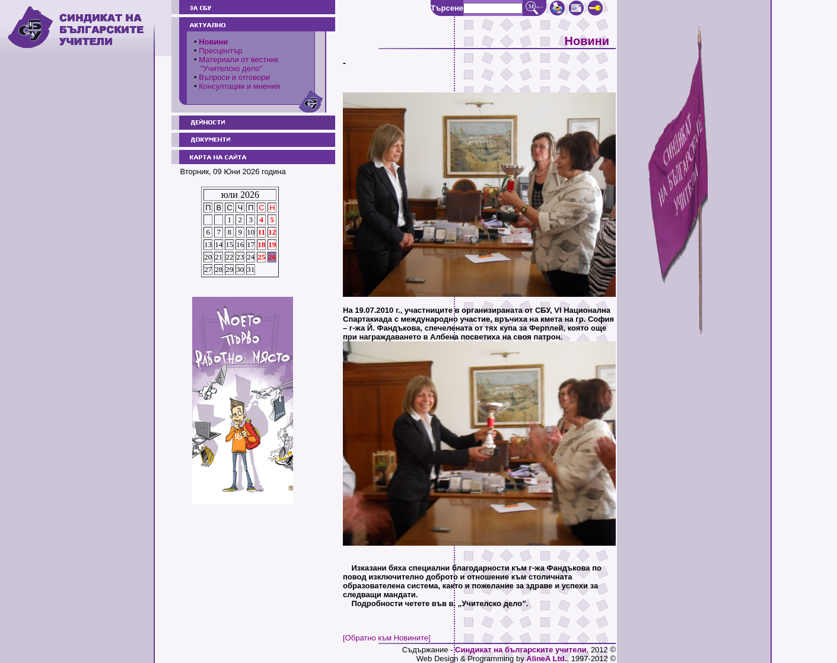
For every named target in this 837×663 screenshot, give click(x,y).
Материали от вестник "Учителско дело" (236, 64)
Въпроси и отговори (234, 77)
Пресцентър (220, 50)
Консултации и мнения (239, 86)
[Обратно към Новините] (387, 637)
